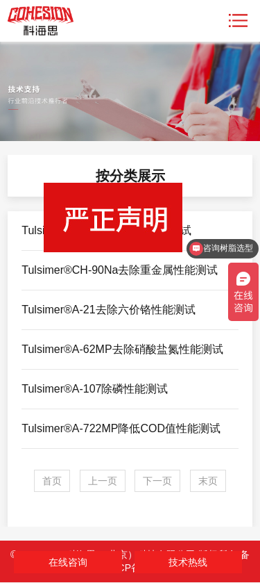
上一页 (102, 480)
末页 (208, 480)
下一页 (157, 480)
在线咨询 (68, 562)
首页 (52, 480)
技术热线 (187, 562)
